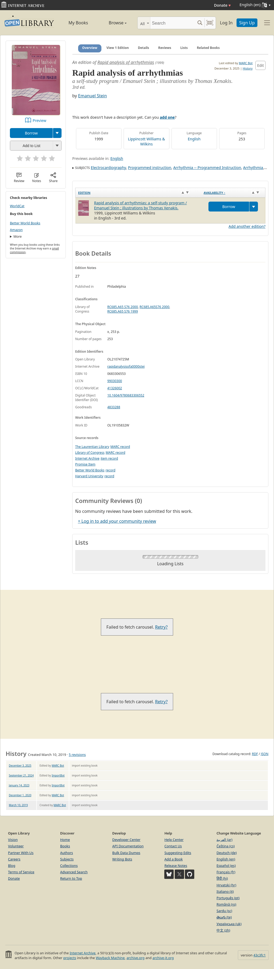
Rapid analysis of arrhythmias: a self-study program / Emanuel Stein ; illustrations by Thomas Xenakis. (140, 205)
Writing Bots (122, 859)
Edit (260, 65)
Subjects (67, 859)
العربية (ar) (224, 839)
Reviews (164, 47)
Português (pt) (227, 897)
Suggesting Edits (177, 852)
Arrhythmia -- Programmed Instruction (207, 167)
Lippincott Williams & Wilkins (146, 141)
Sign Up (247, 23)
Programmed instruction (149, 167)
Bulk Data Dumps (126, 852)
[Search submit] (199, 23)
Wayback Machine (110, 957)
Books (65, 846)
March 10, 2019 (18, 805)
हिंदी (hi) (222, 878)
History (248, 68)
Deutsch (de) (226, 852)
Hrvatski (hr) (226, 885)
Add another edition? (247, 226)
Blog (11, 865)
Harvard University (89, 476)
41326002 (114, 388)
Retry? (161, 627)
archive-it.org (163, 957)
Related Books (208, 47)
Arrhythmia (253, 167)
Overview (89, 47)
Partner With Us (20, 852)
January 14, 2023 (19, 785)
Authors (66, 852)
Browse (112, 23)
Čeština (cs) (225, 846)
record (110, 470)
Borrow (31, 133)
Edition (84, 193)
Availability (214, 193)
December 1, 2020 (20, 795)
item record (109, 458)
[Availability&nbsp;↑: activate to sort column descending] (233, 193)
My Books (78, 23)
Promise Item (85, 464)
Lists (184, 47)
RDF (255, 754)
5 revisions (77, 754)
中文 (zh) (223, 930)
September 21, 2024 (21, 775)
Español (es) (226, 865)
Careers (14, 859)
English (194, 138)
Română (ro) (226, 904)
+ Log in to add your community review (117, 521)
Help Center (174, 839)
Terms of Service (21, 872)
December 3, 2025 (20, 765)
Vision (13, 839)
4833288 (113, 407)
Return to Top (71, 878)
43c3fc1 (259, 955)
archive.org (135, 957)
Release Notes (175, 865)
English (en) (225, 859)
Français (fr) (225, 872)
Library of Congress (90, 452)
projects (69, 957)
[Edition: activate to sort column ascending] (138, 193)
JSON (264, 754)
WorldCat (17, 206)
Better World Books (25, 223)
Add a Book (173, 859)
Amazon (16, 230)
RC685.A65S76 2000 (154, 307)
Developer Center (126, 839)
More (17, 236)
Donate (222, 5)
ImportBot (58, 775)
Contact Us (173, 846)
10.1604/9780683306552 (125, 395)
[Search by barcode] (210, 23)
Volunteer (16, 846)
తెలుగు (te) (224, 917)
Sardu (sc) (224, 910)
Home (65, 839)
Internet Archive (87, 458)
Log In (226, 23)
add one (167, 117)
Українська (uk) (228, 923)
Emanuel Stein (92, 96)
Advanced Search (74, 872)
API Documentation (128, 846)
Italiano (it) (225, 891)
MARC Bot (246, 63)
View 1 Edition (117, 47)
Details (143, 47)
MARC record (120, 446)
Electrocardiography (108, 167)
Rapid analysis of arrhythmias (125, 62)
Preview (39, 120)
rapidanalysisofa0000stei (126, 366)
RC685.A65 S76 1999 (122, 311)
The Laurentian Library (92, 446)
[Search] (172, 23)
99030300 (114, 381)
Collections (69, 865)
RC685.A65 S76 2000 (122, 307)
